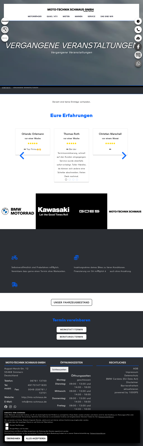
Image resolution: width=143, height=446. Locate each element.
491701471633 (37, 385)
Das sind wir (107, 16)
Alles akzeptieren (35, 438)
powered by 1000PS (126, 392)
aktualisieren (131, 388)
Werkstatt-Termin (71, 329)
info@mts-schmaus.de (34, 401)
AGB (135, 368)
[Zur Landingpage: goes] (4, 38)
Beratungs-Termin (71, 336)
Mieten (66, 16)
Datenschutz (131, 375)
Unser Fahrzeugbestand (71, 302)
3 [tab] (73, 180)
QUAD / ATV (52, 16)
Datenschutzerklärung (106, 417)
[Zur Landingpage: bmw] (4, 29)
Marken (78, 16)
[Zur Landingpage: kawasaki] (4, 21)
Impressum (132, 371)
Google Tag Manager (17, 425)
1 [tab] (66, 180)
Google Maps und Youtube (19, 428)
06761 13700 (38, 380)
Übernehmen (13, 438)
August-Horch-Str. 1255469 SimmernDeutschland (16, 372)
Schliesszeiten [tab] (59, 369)
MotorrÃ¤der (35, 16)
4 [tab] (77, 180)
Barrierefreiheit (129, 385)
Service (91, 16)
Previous (20, 156)
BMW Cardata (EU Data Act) (122, 378)
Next (122, 156)
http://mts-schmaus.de (34, 397)
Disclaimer (132, 382)
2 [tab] (69, 180)
